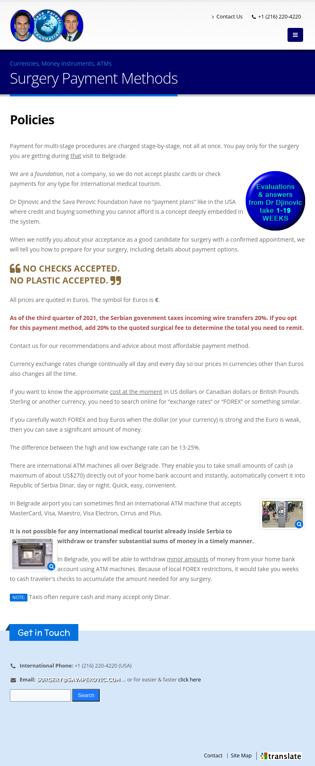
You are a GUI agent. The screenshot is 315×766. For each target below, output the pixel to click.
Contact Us (227, 16)
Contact (213, 755)
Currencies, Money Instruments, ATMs (61, 63)
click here (189, 679)
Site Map (241, 755)
